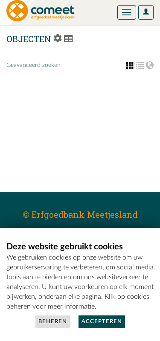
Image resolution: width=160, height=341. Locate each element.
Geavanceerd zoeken (33, 65)
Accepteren (101, 321)
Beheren (52, 321)
